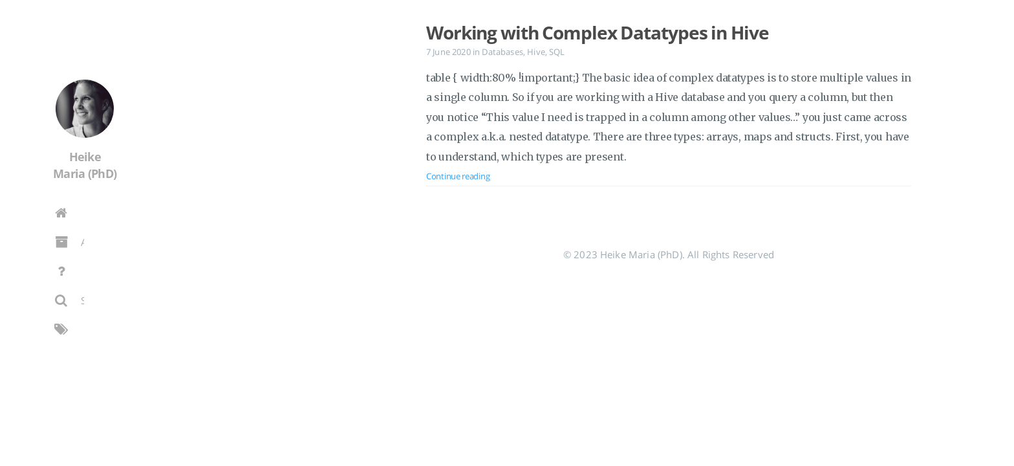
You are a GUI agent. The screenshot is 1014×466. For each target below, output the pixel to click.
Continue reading (458, 176)
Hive (536, 52)
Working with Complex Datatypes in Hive (597, 32)
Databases (502, 52)
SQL (557, 52)
